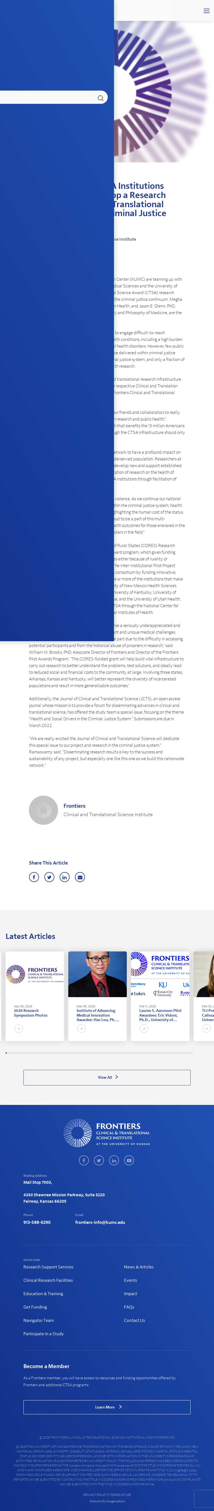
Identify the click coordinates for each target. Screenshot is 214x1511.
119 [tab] (151, 1053)
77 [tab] (99, 1053)
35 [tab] (47, 1053)
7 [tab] (13, 1053)
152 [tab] (191, 1053)
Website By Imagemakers (107, 1501)
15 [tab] (23, 1053)
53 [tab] (69, 1053)
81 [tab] (104, 1053)
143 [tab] (180, 1053)
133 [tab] (168, 1053)
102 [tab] (130, 1053)
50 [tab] (66, 1053)
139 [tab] (175, 1053)
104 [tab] (132, 1053)
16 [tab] (24, 1053)
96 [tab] (122, 1053)
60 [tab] (78, 1053)
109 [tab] (138, 1053)
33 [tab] (45, 1053)
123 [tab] (156, 1053)
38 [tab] (51, 1053)
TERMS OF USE (120, 1495)
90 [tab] (115, 1053)
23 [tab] (33, 1053)
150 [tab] (189, 1053)
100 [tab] (127, 1053)
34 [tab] (46, 1053)
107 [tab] (136, 1053)
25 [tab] (35, 1053)
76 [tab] (98, 1053)
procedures (122, 1465)
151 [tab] (190, 1053)
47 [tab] (62, 1053)
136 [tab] (171, 1053)
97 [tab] (124, 1053)
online (167, 1479)
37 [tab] (50, 1053)
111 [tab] (141, 1053)
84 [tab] (108, 1053)
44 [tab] (58, 1053)
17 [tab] (25, 1053)
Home (33, 176)
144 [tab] (181, 1053)
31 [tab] (42, 1053)
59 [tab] (77, 1053)
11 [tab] (18, 1053)
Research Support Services (48, 1267)
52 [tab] (68, 1053)
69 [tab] (89, 1053)
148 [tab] (186, 1053)
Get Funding (35, 1307)
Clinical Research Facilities (48, 1280)
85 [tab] (109, 1053)
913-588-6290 (37, 1222)
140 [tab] (176, 1053)
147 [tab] (185, 1053)
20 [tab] (29, 1053)
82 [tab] (105, 1053)
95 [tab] (121, 1053)
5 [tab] (11, 1053)
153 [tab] (192, 1053)
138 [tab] (174, 1053)
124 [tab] (157, 1053)
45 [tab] (60, 1053)
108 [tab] (137, 1053)
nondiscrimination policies (87, 1465)
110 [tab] (139, 1053)
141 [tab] (178, 1053)
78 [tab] (100, 1053)
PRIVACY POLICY (95, 1495)
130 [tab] (164, 1053)
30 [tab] (41, 1053)
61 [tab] (79, 1053)
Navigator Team (38, 1320)
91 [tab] (116, 1053)
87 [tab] (111, 1053)
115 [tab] (146, 1053)
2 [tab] (7, 1053)
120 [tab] (152, 1053)
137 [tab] (173, 1053)
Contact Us (134, 1320)
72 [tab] (93, 1053)
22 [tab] (32, 1053)
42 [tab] (56, 1053)
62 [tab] (81, 1053)
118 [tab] (149, 1053)
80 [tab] (103, 1053)
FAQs (129, 1307)
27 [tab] (38, 1053)
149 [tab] (187, 1053)
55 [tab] (72, 1053)
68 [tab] (88, 1053)
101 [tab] (129, 1053)
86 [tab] (110, 1053)
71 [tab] (92, 1053)
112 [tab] (142, 1053)
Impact (130, 1294)
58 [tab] (76, 1053)
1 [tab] (6, 1053)
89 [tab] (114, 1053)
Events (130, 1280)
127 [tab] (160, 1053)
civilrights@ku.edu (182, 1470)
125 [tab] (158, 1053)
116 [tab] (147, 1053)
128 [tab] (162, 1053)
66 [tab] (85, 1053)
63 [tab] (82, 1053)
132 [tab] (166, 1053)
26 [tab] (36, 1053)
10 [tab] (17, 1053)
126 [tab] (159, 1053)
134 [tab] (169, 1053)
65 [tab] (84, 1053)
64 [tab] (83, 1053)
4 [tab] (9, 1053)
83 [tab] (106, 1053)
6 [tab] (12, 1053)
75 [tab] (97, 1053)
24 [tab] (34, 1053)
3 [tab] (8, 1053)
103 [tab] (131, 1053)
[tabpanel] (35, 996)
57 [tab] (75, 1053)
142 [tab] (179, 1053)
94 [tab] (120, 1053)
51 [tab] (67, 1053)
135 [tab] (170, 1053)
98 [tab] (125, 1053)
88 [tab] (112, 1053)
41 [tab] (55, 1053)
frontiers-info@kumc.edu (100, 1222)
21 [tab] (30, 1053)
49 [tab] (65, 1053)
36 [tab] (49, 1053)
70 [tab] (90, 1053)
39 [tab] (52, 1053)
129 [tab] (163, 1053)
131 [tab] (165, 1053)
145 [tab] (183, 1053)
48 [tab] (63, 1053)
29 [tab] (40, 1053)
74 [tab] (95, 1053)
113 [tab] (143, 1053)
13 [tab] (20, 1053)
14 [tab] (22, 1053)
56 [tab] (73, 1053)
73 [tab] (94, 1053)
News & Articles (51, 176)
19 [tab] (28, 1053)
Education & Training (43, 1294)
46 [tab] (61, 1053)
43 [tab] (57, 1053)
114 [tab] (144, 1053)
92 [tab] (117, 1053)
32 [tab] (44, 1053)
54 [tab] (71, 1053)
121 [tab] (153, 1053)
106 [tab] (135, 1053)
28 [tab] (39, 1053)
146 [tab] (184, 1053)
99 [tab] (126, 1053)
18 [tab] (27, 1053)
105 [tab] (133, 1053)
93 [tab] (119, 1053)
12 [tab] (19, 1053)
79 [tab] (102, 1053)
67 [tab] (87, 1053)
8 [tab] (14, 1053)
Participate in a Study (43, 1334)
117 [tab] (148, 1053)
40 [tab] (54, 1053)
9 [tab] (15, 1053)
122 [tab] (154, 1053)
